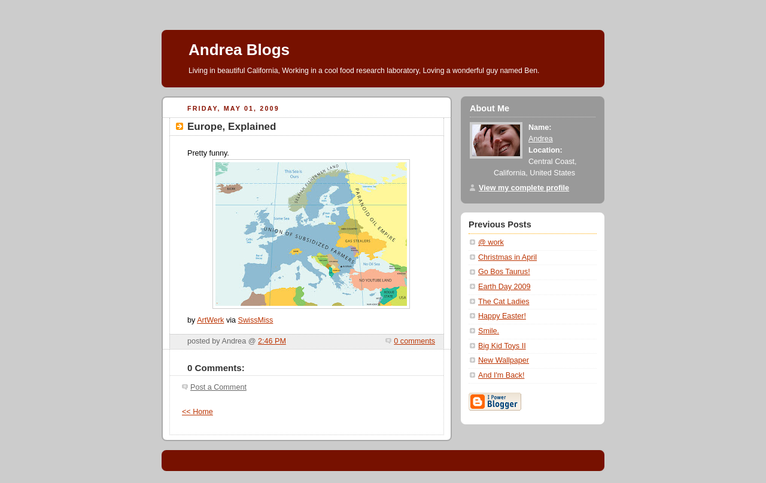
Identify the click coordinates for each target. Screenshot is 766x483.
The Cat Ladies (504, 301)
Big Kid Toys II (502, 346)
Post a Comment (218, 387)
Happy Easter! (502, 316)
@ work (491, 242)
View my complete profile (524, 188)
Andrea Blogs (239, 50)
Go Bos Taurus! (504, 272)
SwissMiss (255, 320)
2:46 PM (272, 341)
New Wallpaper (503, 360)
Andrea (540, 139)
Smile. (488, 331)
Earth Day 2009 (504, 286)
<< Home (197, 412)
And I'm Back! (501, 375)
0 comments (414, 341)
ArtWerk (210, 320)
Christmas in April (507, 257)
